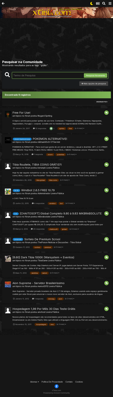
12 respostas (39, 128)
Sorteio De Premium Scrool (42, 239)
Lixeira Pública (52, 168)
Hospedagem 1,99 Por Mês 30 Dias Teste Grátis (43, 309)
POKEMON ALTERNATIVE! (50, 139)
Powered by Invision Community (56, 393)
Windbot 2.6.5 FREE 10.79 (38, 190)
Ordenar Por (102, 102)
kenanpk (42, 168)
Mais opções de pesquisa (94, 83)
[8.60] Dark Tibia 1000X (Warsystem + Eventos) (43, 257)
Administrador (44, 193)
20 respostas (38, 229)
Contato (69, 382)
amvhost (41, 312)
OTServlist (55, 142)
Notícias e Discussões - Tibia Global (64, 242)
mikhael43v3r (44, 142)
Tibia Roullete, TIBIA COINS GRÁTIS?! (37, 164)
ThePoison (43, 242)
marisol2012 (43, 286)
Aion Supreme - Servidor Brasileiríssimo (38, 283)
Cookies (79, 382)
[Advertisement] (57, 39)
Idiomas (34, 382)
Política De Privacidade (52, 382)
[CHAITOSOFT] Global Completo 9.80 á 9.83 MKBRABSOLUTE (61, 213)
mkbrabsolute (44, 216)
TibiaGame (43, 260)
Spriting (48, 116)
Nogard (41, 116)
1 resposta (37, 154)
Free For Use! (21, 112)
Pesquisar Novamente (95, 75)
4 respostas (38, 203)
